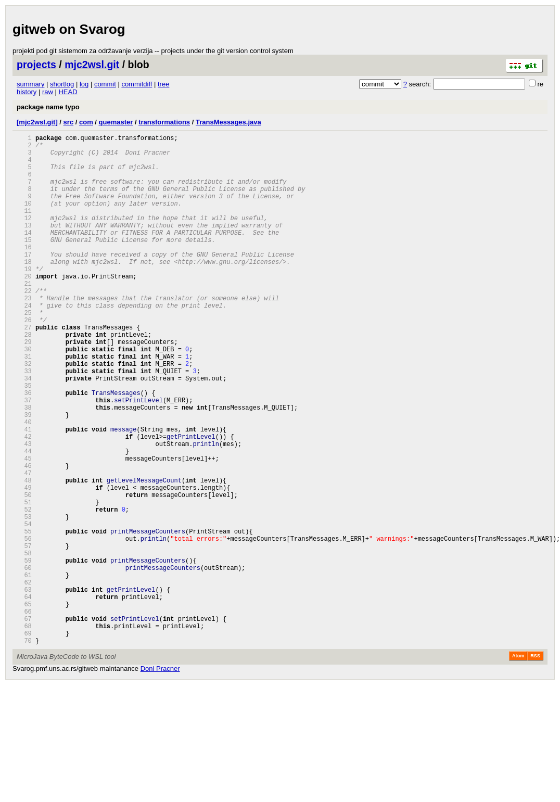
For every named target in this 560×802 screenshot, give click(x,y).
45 (24, 528)
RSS (535, 765)
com (86, 122)
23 (24, 333)
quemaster (116, 122)
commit (105, 84)
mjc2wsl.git (92, 64)
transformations (164, 122)
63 (24, 687)
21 (24, 316)
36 (24, 448)
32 (24, 413)
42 (24, 502)
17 (24, 280)
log (84, 84)
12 (24, 236)
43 (24, 510)
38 (24, 466)
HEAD (67, 92)
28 (24, 378)
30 (24, 395)
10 (24, 218)
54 (24, 608)
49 (24, 563)
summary (30, 84)
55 (24, 617)
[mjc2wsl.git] (37, 122)
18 (24, 289)
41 (24, 493)
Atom (518, 765)
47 (24, 546)
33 (24, 422)
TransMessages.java (228, 122)
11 (24, 227)
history (26, 92)
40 (24, 484)
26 (24, 360)
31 (24, 404)
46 (24, 537)
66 (24, 714)
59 (24, 652)
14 (24, 254)
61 (24, 670)
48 (24, 555)
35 (24, 440)
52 (24, 590)
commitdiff (136, 84)
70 (24, 749)
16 (24, 272)
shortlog (62, 84)
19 (24, 298)
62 (24, 678)
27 (24, 369)
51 (24, 581)
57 (24, 634)
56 (24, 625)
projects (36, 64)
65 (24, 705)
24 (24, 342)
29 (24, 387)
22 (24, 325)
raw (47, 92)
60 (24, 661)
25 (24, 351)
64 (24, 696)
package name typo (48, 107)
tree (163, 84)
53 (24, 599)
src (68, 122)
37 (24, 457)
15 (24, 263)
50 (24, 572)
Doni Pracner (160, 778)
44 (24, 519)
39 (24, 475)
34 (24, 431)
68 (24, 732)
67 (24, 723)
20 (24, 307)
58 (24, 643)
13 (24, 245)
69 (24, 740)
